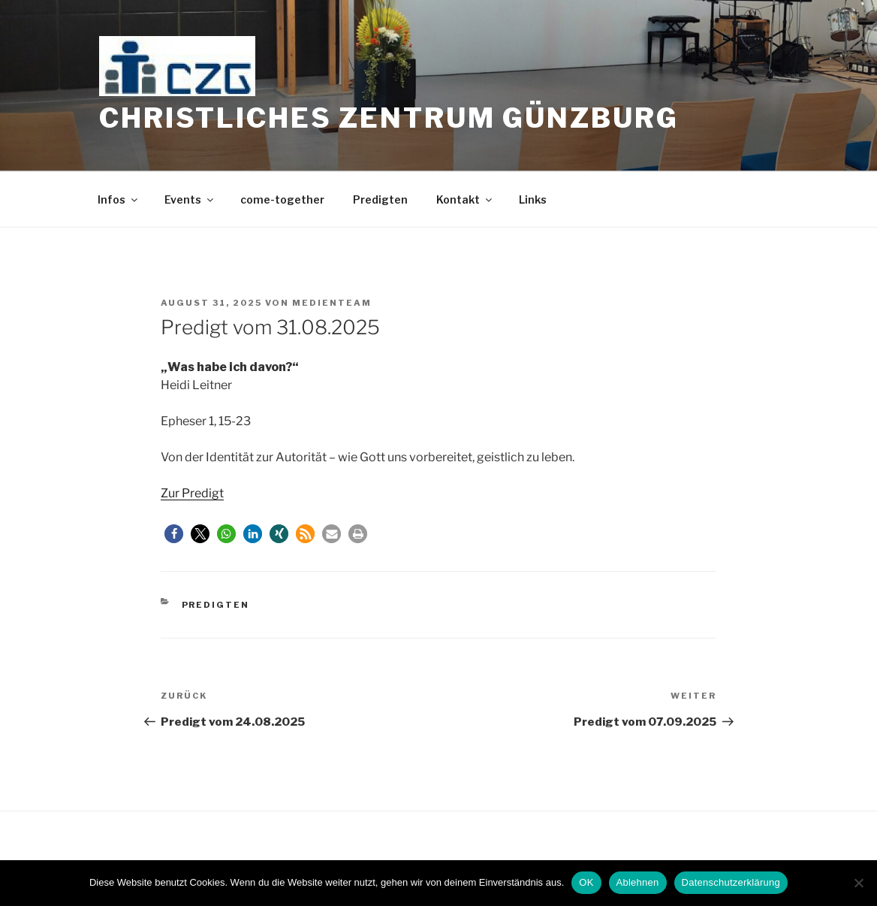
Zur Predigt (192, 493)
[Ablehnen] (858, 882)
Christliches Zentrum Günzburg (389, 117)
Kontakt (465, 199)
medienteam (332, 302)
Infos (119, 199)
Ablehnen (637, 882)
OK (586, 882)
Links (533, 199)
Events (189, 199)
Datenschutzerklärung (731, 882)
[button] (173, 533)
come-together (282, 199)
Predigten (380, 199)
